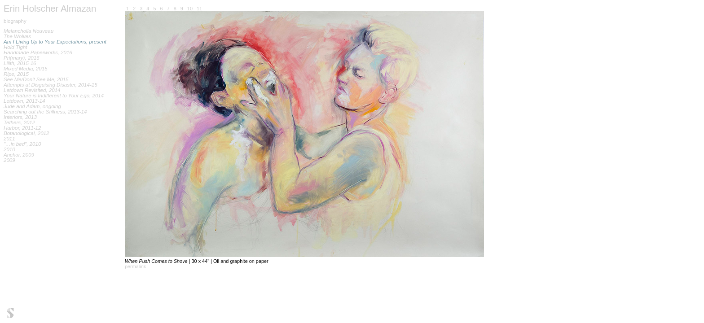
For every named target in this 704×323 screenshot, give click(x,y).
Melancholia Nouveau (28, 31)
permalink (135, 266)
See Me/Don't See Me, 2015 (36, 79)
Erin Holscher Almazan (50, 8)
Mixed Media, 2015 (26, 68)
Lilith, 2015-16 (20, 63)
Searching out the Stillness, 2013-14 (45, 111)
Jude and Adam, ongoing (32, 106)
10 (190, 8)
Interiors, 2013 (20, 117)
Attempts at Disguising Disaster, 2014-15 (50, 84)
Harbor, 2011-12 (22, 128)
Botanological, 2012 (26, 133)
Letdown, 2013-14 (24, 101)
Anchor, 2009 (19, 154)
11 (199, 8)
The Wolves (17, 36)
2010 (9, 149)
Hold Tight (15, 47)
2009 (9, 160)
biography (15, 21)
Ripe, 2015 (16, 74)
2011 (9, 138)
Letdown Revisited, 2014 (32, 90)
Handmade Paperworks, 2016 (38, 52)
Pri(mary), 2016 (22, 58)
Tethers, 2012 (19, 122)
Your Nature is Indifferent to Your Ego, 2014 (54, 95)
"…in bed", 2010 (22, 144)
